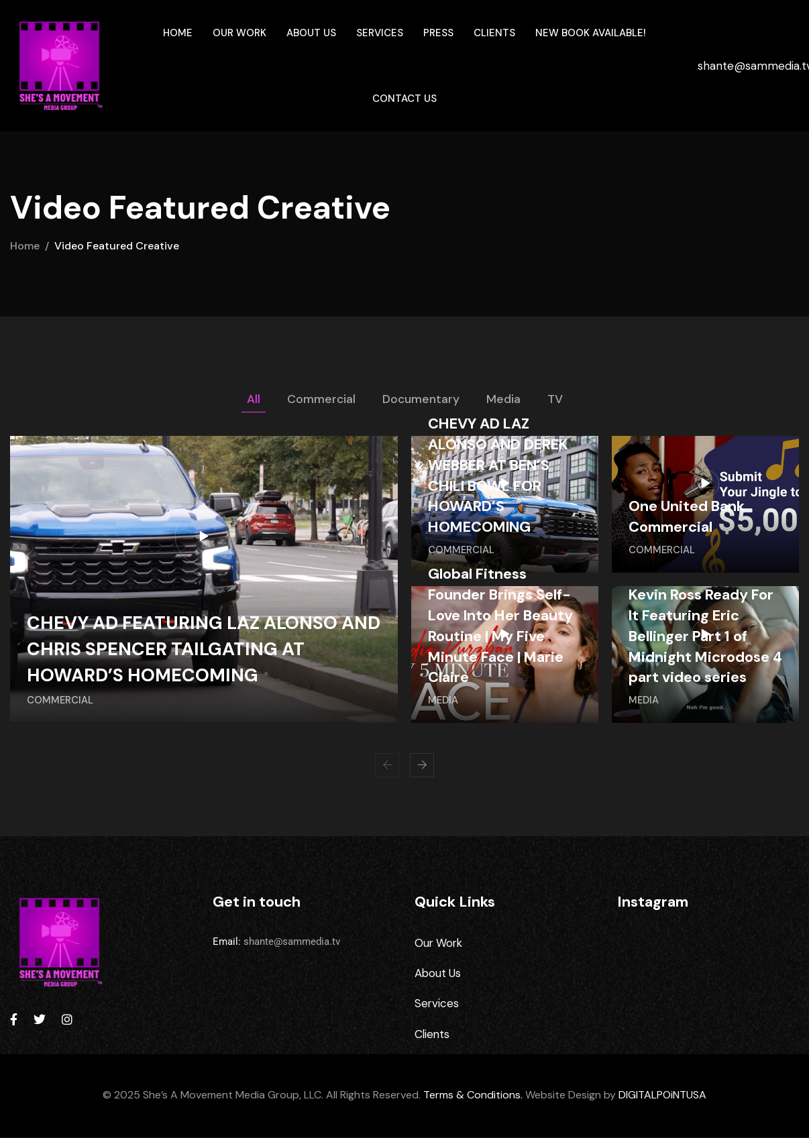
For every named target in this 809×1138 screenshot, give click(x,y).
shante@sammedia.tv (292, 941)
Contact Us (404, 98)
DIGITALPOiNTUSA (662, 1096)
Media (504, 399)
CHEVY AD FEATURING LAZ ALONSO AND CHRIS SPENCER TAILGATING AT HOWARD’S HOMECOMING (192, 648)
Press (438, 33)
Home (178, 33)
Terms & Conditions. (473, 1096)
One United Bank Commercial (687, 517)
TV (555, 399)
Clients (494, 33)
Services (379, 33)
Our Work (239, 33)
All (253, 399)
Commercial (321, 399)
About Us (311, 33)
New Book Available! (590, 33)
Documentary (421, 399)
